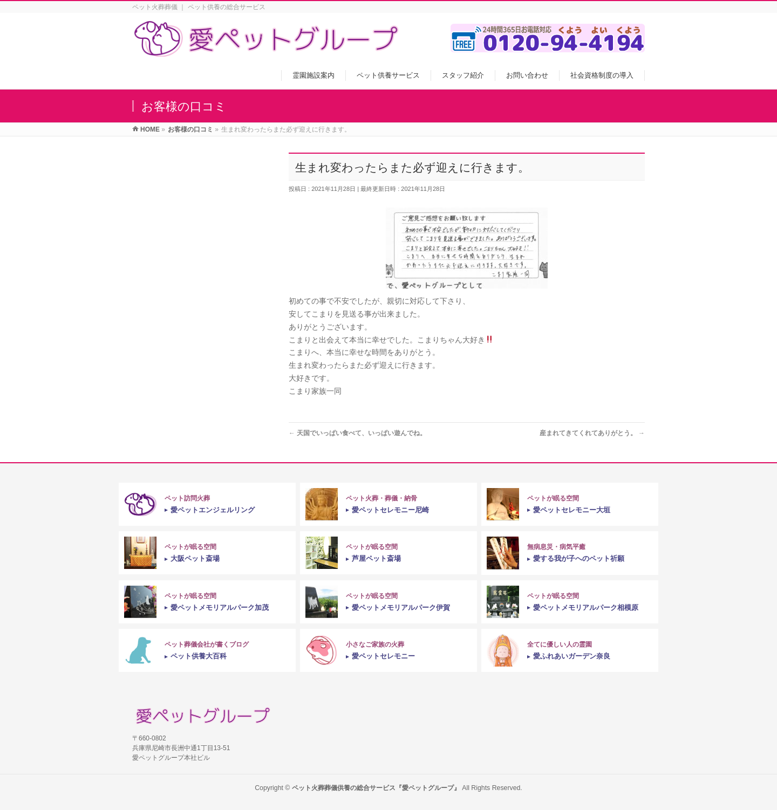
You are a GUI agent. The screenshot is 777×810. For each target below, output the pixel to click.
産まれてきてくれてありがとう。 (592, 433)
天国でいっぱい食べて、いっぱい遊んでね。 (357, 433)
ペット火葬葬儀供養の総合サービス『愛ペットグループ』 (376, 788)
